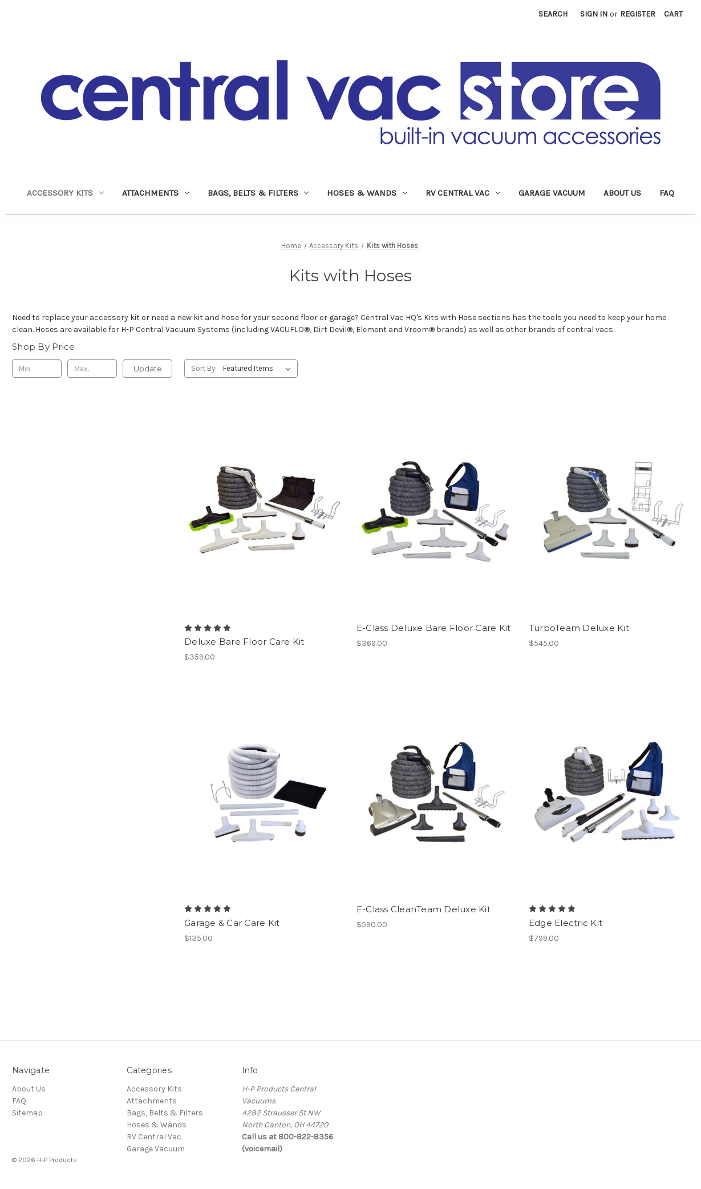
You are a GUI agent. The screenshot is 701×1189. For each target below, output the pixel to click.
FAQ (666, 193)
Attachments (155, 193)
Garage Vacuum (551, 193)
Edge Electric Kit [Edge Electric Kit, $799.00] (565, 922)
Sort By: (204, 368)
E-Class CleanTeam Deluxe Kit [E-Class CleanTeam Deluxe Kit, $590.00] (423, 909)
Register (637, 14)
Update (147, 368)
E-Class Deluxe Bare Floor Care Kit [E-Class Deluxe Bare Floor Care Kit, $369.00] (433, 627)
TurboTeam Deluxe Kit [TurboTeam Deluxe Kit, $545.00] (579, 627)
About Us (622, 193)
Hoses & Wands (367, 193)
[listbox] (259, 368)
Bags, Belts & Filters (258, 193)
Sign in (593, 14)
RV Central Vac (463, 193)
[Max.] (92, 368)
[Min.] (37, 368)
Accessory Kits (65, 193)
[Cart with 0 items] (673, 14)
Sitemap (27, 1113)
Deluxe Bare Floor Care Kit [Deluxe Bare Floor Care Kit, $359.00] (244, 641)
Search (553, 14)
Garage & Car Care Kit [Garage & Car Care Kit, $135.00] (231, 922)
